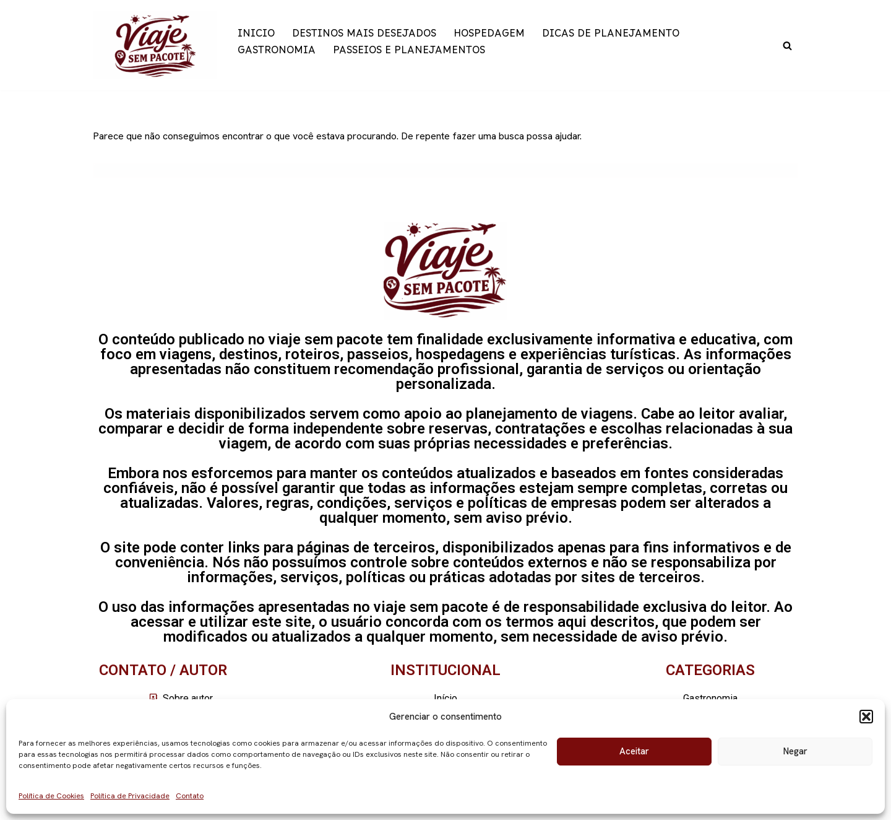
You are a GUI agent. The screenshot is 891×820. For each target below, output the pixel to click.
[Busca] (787, 45)
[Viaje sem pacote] (155, 45)
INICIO (256, 36)
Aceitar (634, 751)
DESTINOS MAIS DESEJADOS (364, 36)
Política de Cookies (51, 796)
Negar (795, 751)
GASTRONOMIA (277, 53)
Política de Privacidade (130, 796)
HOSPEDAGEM (489, 36)
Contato (190, 796)
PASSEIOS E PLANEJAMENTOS (409, 53)
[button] (866, 716)
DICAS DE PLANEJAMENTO (610, 36)
